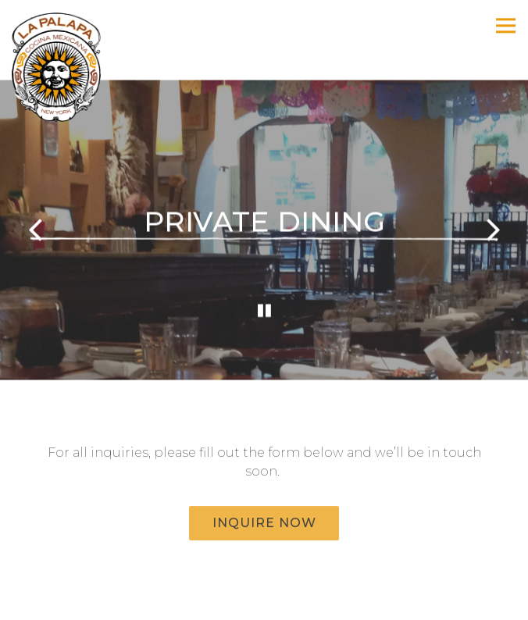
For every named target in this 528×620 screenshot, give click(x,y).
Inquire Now (264, 522)
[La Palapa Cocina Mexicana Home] (66, 66)
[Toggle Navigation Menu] (505, 25)
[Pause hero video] (264, 310)
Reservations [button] (264, 602)
